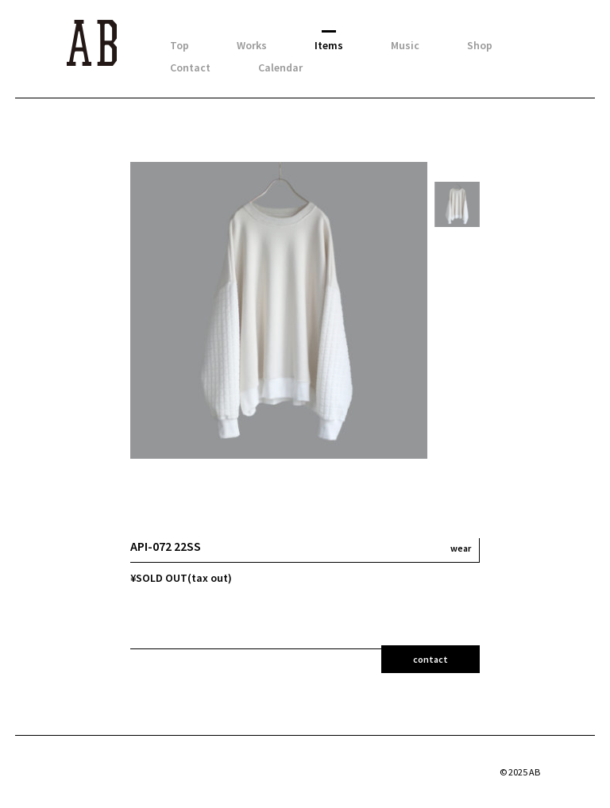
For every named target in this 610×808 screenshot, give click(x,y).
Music (405, 45)
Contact (190, 67)
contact (430, 659)
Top (179, 45)
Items (329, 45)
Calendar (280, 67)
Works (252, 45)
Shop (479, 45)
